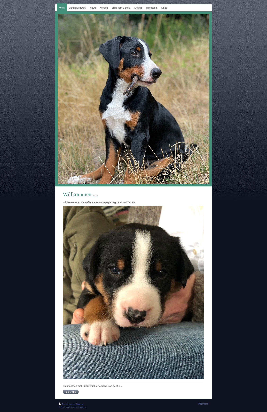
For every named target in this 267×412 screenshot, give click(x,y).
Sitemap (79, 404)
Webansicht (203, 404)
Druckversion (67, 404)
